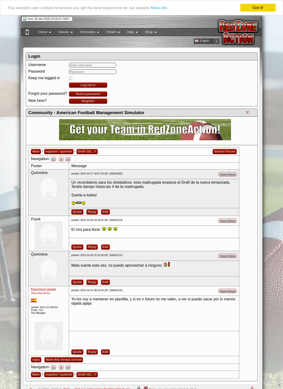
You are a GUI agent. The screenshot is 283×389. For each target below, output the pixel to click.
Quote (77, 212)
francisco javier (43, 289)
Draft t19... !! (87, 151)
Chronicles (87, 33)
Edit (105, 212)
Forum (111, 33)
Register (88, 101)
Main (35, 151)
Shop (148, 33)
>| (68, 159)
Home (42, 33)
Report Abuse (227, 174)
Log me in (88, 85)
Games (63, 33)
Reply (92, 212)
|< (53, 159)
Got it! (258, 7)
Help (130, 33)
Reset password (88, 94)
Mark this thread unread (63, 359)
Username (37, 65)
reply (36, 359)
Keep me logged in (44, 78)
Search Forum (224, 151)
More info (159, 7)
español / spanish (59, 151)
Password (36, 71)
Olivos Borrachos (40, 293)
